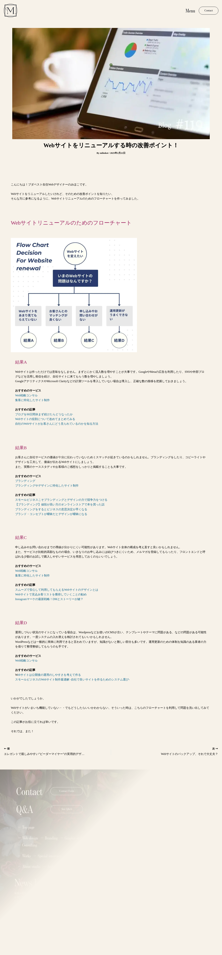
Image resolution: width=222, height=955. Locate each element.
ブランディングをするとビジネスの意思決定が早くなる (51, 509)
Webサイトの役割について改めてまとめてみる (45, 419)
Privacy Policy (50, 936)
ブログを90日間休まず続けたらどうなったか (44, 414)
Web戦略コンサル (26, 395)
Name (78, 881)
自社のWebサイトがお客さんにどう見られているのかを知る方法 (56, 423)
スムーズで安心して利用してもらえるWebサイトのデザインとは (56, 589)
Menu (190, 11)
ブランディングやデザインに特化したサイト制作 (47, 485)
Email (78, 894)
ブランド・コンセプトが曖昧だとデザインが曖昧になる (51, 514)
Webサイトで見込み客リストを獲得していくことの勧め (51, 594)
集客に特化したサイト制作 (32, 400)
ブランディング (25, 480)
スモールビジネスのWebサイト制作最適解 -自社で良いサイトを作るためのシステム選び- (72, 679)
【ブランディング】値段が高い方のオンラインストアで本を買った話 (60, 504)
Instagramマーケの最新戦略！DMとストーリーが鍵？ (49, 599)
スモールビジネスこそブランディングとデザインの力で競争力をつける (61, 499)
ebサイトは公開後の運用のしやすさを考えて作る (49, 674)
